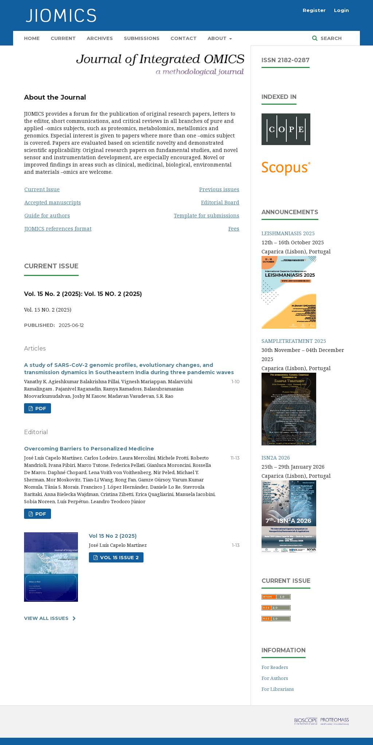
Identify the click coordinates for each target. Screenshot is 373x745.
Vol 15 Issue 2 (119, 557)
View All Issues (46, 618)
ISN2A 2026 (276, 457)
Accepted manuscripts (52, 202)
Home (32, 38)
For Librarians (278, 689)
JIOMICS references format (57, 228)
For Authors (275, 678)
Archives (100, 38)
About (218, 38)
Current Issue (42, 189)
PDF (40, 408)
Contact (183, 38)
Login (341, 10)
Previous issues (219, 189)
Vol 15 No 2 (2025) (113, 536)
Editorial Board (220, 202)
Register (314, 10)
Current (63, 38)
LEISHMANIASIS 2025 (288, 233)
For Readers (275, 667)
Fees (233, 228)
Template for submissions (206, 215)
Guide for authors (47, 215)
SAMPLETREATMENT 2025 (294, 340)
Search (330, 38)
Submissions (142, 38)
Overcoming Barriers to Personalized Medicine (89, 448)
